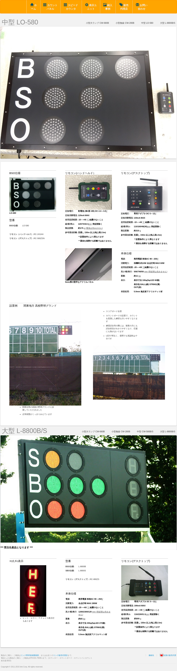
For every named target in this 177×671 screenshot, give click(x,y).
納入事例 (107, 6)
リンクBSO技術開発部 (30, 655)
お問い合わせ (141, 6)
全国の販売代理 (168, 655)
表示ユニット (91, 6)
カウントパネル (50, 6)
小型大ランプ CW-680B (97, 23)
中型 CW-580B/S (145, 431)
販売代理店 (123, 6)
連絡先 (151, 655)
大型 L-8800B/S (167, 23)
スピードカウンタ (71, 6)
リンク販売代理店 (60, 655)
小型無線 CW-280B (125, 23)
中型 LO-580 (20, 22)
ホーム (33, 6)
